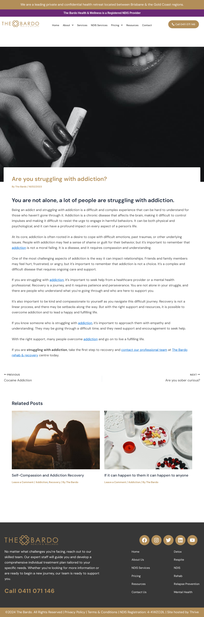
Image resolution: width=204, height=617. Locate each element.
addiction (19, 248)
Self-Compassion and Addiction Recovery (48, 475)
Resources (132, 25)
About (68, 25)
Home (55, 25)
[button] (68, 25)
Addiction (42, 482)
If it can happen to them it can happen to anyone (146, 475)
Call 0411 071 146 (30, 591)
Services (82, 25)
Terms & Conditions (102, 612)
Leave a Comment (23, 482)
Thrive (194, 612)
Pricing (117, 25)
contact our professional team (144, 350)
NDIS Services (99, 25)
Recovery (54, 482)
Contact (147, 25)
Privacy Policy (75, 612)
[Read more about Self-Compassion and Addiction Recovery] (56, 440)
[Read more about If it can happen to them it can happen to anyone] (148, 440)
